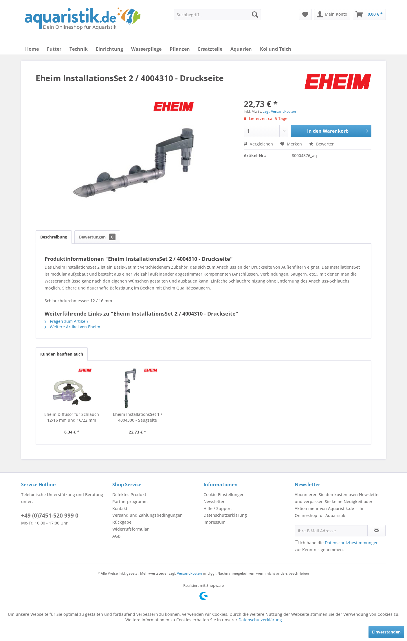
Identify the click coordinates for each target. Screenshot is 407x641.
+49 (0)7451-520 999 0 (49, 515)
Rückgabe (121, 522)
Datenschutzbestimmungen (352, 542)
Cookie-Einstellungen (224, 494)
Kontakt (119, 508)
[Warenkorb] (369, 14)
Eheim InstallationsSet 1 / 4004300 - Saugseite (137, 417)
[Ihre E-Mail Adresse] (331, 530)
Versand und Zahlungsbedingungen (147, 515)
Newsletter (214, 501)
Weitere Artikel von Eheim (72, 326)
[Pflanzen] (180, 48)
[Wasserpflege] (146, 48)
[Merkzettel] (305, 14)
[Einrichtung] (109, 48)
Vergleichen (258, 144)
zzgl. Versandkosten (279, 111)
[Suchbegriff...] (217, 14)
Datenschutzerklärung (225, 515)
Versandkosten (189, 573)
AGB (116, 536)
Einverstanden (386, 632)
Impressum (215, 522)
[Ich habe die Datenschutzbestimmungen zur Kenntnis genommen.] (296, 542)
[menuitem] (217, 14)
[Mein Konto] (332, 14)
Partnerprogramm (130, 501)
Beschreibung (53, 237)
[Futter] (54, 48)
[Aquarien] (241, 48)
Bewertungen (97, 237)
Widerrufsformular (130, 529)
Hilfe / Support (218, 508)
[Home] (32, 48)
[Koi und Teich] (275, 48)
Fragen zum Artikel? (66, 321)
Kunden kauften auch (61, 354)
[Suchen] (255, 14)
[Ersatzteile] (210, 48)
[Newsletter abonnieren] (376, 530)
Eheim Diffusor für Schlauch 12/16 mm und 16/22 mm (71, 417)
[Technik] (78, 48)
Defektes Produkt (129, 494)
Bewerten (322, 144)
